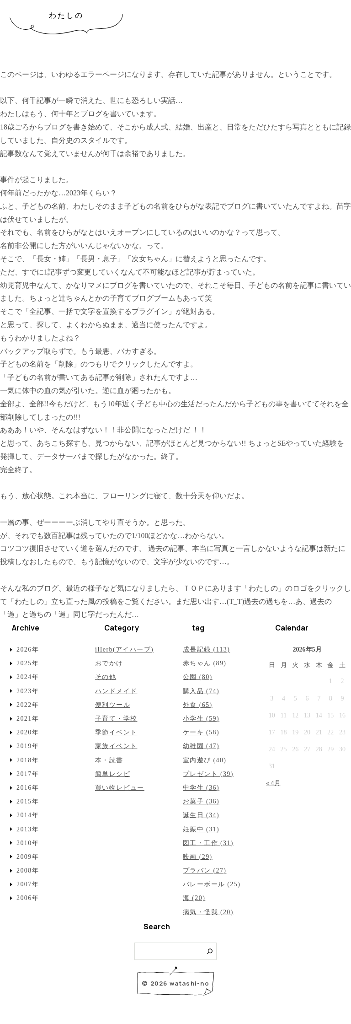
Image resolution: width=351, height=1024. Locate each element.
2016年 (27, 787)
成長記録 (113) (206, 649)
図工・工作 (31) (208, 843)
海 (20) (194, 898)
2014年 (27, 815)
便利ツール (112, 704)
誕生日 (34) (201, 815)
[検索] (210, 951)
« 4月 (273, 783)
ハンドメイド (116, 691)
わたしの (66, 15)
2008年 (27, 870)
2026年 (27, 649)
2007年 (27, 884)
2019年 (27, 746)
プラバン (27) (204, 870)
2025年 (27, 663)
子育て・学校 (116, 718)
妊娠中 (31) (201, 829)
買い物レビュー (119, 787)
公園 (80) (198, 677)
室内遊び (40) (204, 760)
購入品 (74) (201, 691)
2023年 (27, 691)
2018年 (27, 760)
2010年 (27, 843)
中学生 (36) (201, 787)
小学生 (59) (201, 718)
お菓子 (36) (201, 801)
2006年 (27, 898)
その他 (105, 677)
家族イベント (116, 746)
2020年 (27, 732)
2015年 (27, 801)
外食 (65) (198, 704)
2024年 (27, 677)
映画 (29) (198, 856)
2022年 (27, 704)
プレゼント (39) (208, 774)
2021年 (27, 718)
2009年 (27, 856)
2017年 (27, 774)
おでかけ (109, 663)
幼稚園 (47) (201, 746)
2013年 (27, 829)
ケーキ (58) (201, 732)
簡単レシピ (112, 774)
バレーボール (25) (211, 884)
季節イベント (116, 732)
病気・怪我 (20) (208, 912)
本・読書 (109, 760)
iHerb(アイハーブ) (124, 649)
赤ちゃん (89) (204, 663)
